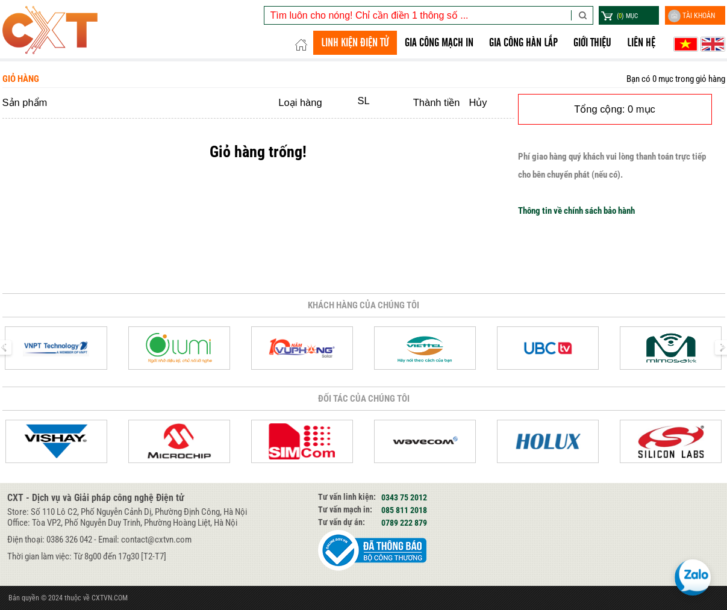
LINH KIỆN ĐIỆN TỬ (355, 43)
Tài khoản (691, 16)
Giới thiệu (592, 43)
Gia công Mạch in (439, 43)
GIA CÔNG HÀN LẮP (523, 43)
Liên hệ (641, 43)
